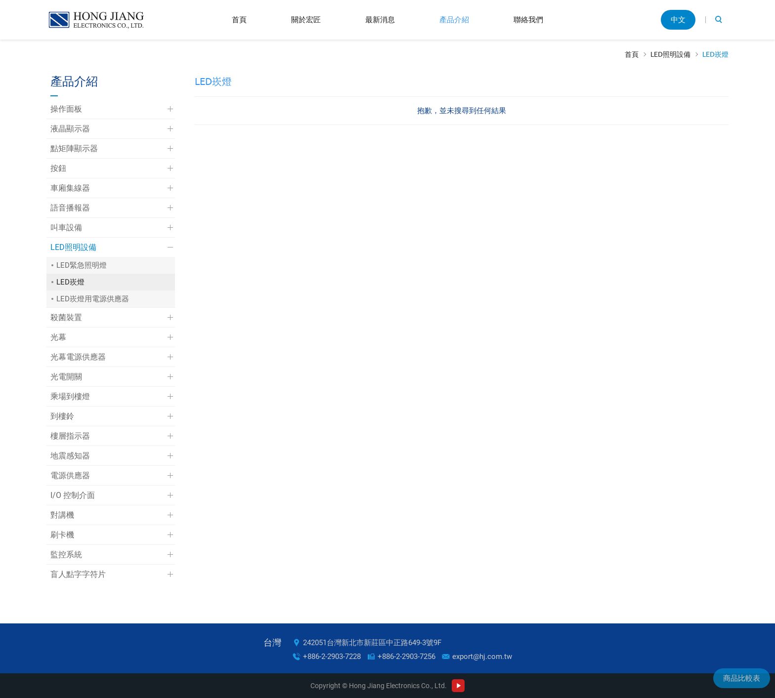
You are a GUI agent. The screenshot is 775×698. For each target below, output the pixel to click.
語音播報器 (70, 207)
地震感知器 (70, 455)
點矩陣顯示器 (74, 148)
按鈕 (58, 168)
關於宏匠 (306, 19)
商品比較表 (741, 678)
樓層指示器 (70, 436)
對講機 (62, 515)
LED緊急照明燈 (81, 265)
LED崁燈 (715, 54)
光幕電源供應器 (78, 357)
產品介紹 (454, 19)
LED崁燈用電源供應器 (92, 298)
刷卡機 (62, 534)
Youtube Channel (458, 685)
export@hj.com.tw (482, 656)
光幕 (58, 337)
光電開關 (66, 376)
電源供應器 (70, 475)
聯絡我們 (528, 19)
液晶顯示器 (70, 128)
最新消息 (380, 19)
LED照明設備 (670, 54)
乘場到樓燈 (70, 396)
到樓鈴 (62, 416)
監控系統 (66, 554)
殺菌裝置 (66, 317)
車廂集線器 (70, 188)
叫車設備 (66, 227)
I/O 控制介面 (72, 495)
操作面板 (66, 109)
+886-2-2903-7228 (332, 656)
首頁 (239, 19)
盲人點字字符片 (78, 574)
